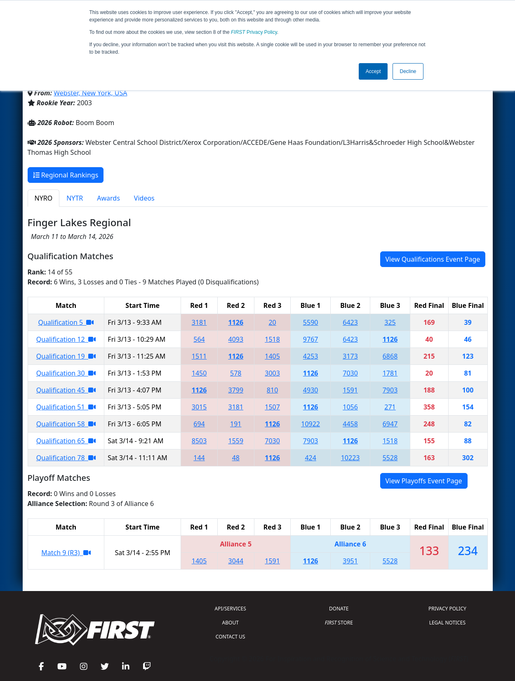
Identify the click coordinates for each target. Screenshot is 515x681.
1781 (390, 373)
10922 (310, 423)
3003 (272, 373)
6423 (350, 322)
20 (272, 322)
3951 (350, 560)
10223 (350, 457)
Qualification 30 (66, 373)
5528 (390, 457)
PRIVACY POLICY (447, 608)
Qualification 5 (66, 322)
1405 (272, 356)
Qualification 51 (66, 406)
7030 (350, 373)
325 (389, 322)
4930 (310, 390)
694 (199, 423)
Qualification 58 (66, 423)
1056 (350, 406)
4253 (310, 356)
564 (199, 339)
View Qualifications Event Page (433, 259)
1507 (272, 406)
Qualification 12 (66, 339)
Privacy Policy (254, 32)
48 (236, 457)
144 (199, 457)
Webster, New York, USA (90, 92)
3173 (350, 356)
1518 (272, 339)
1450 (199, 373)
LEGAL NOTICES (447, 622)
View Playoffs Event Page (424, 480)
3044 (236, 560)
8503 (199, 440)
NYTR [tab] (74, 198)
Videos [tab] (144, 198)
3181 (199, 322)
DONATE (338, 608)
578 (235, 373)
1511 (199, 356)
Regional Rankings (66, 175)
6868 (390, 356)
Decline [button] (408, 71)
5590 (310, 322)
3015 (199, 406)
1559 (236, 440)
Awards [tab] (108, 198)
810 (272, 390)
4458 (350, 423)
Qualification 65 (66, 440)
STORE (339, 622)
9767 (310, 339)
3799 (236, 390)
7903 (390, 390)
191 (235, 423)
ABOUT (230, 622)
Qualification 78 (66, 457)
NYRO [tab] (44, 198)
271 (389, 406)
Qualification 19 (66, 356)
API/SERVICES (230, 608)
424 (310, 457)
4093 (236, 339)
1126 (236, 322)
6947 (390, 423)
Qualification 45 (66, 390)
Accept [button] (373, 71)
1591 (350, 390)
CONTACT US (230, 636)
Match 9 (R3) (65, 552)
